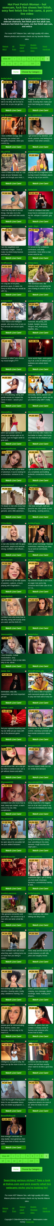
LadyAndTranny (35, 301)
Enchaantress (7, 337)
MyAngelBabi (34, 560)
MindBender (33, 1079)
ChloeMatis (6, 523)
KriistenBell (6, 301)
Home (16, 72)
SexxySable (33, 1004)
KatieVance (6, 930)
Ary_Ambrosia (35, 115)
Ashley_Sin (33, 930)
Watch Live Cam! (13, 110)
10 (4, 63)
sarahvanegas (7, 745)
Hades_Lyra (33, 707)
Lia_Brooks (6, 115)
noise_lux (5, 671)
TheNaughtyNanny (37, 449)
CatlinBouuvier (8, 857)
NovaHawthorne (8, 449)
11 (9, 63)
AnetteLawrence (8, 893)
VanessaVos (7, 634)
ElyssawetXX (7, 782)
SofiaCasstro (34, 893)
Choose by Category (31, 72)
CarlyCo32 (33, 1041)
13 (21, 63)
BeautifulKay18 (8, 1116)
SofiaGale (32, 190)
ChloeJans (33, 263)
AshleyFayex (34, 523)
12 (15, 63)
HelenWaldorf (7, 485)
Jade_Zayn (33, 226)
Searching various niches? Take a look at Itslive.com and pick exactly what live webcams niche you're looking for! (27, 1184)
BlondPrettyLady (36, 671)
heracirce (32, 596)
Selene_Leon (7, 707)
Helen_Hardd (34, 337)
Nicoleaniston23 (35, 412)
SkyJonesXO (7, 819)
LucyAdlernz (34, 968)
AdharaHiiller (7, 190)
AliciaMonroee (8, 374)
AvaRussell (6, 263)
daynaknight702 (35, 782)
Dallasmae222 (7, 1079)
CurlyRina (32, 485)
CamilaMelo (6, 226)
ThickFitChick (34, 78)
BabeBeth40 (7, 596)
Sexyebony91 (34, 745)
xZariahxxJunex (35, 819)
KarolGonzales (35, 152)
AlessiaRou (6, 412)
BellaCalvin (6, 78)
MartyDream (7, 560)
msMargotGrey (35, 857)
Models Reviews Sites (33, 48)
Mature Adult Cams (22, 48)
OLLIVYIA (5, 152)
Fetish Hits (30, 1222)
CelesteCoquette (36, 374)
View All (6, 59)
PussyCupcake (8, 1004)
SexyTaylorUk (7, 1041)
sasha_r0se (6, 968)
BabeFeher (33, 634)
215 (32, 63)
